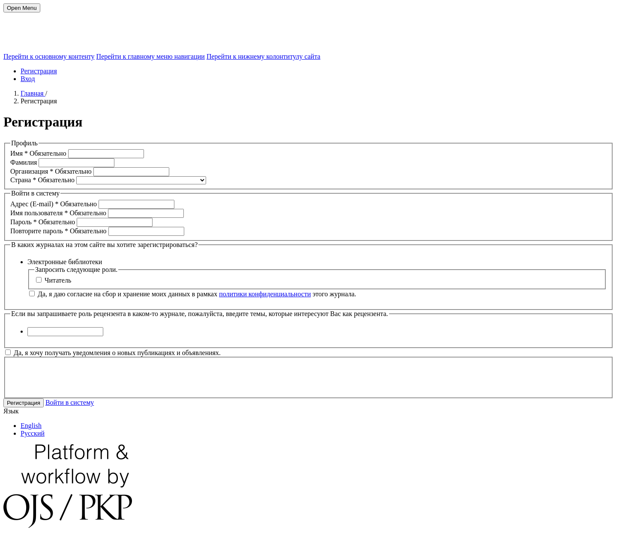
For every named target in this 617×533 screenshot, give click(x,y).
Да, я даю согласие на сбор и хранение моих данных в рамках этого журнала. (192, 294)
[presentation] (75, 376)
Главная (33, 93)
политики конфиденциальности (265, 294)
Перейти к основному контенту (49, 56)
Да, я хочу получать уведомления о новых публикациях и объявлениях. (113, 352)
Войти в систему (69, 402)
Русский (33, 433)
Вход (28, 78)
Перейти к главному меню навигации (150, 56)
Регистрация (39, 71)
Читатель (53, 280)
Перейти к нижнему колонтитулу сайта (263, 56)
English (31, 425)
